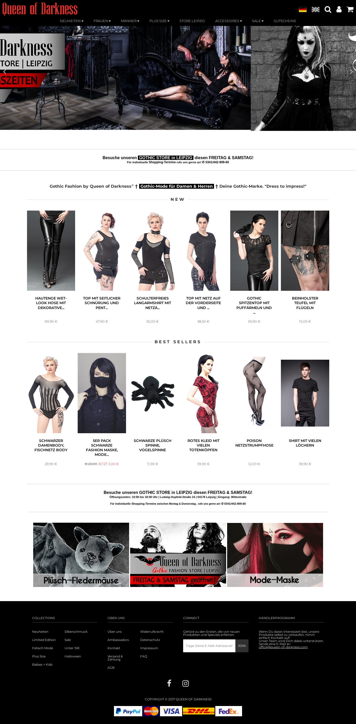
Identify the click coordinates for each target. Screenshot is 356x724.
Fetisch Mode (42, 648)
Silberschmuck (76, 631)
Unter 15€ (72, 648)
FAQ (143, 656)
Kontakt (114, 648)
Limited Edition (44, 639)
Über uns (115, 631)
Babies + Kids (42, 664)
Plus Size (39, 656)
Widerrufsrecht (152, 631)
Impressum (149, 648)
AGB (111, 667)
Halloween (73, 656)
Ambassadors (118, 639)
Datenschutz (150, 639)
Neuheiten (40, 631)
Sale (68, 639)
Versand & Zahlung (115, 658)
